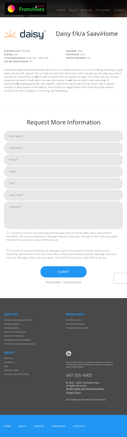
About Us (8, 358)
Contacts (79, 426)
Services (86, 10)
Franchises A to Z (74, 320)
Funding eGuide (11, 328)
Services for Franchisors (15, 331)
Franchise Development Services (19, 343)
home (7, 426)
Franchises (103, 10)
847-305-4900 (79, 375)
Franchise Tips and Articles (16, 374)
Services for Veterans (14, 335)
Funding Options (12, 324)
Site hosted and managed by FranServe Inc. (86, 399)
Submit (63, 273)
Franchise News (11, 370)
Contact (119, 10)
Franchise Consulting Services (17, 320)
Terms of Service (72, 283)
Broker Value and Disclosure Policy (85, 388)
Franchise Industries (75, 324)
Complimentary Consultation (17, 339)
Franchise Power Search (77, 328)
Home (61, 10)
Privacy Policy (53, 283)
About (73, 10)
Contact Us (9, 362)
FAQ (6, 366)
